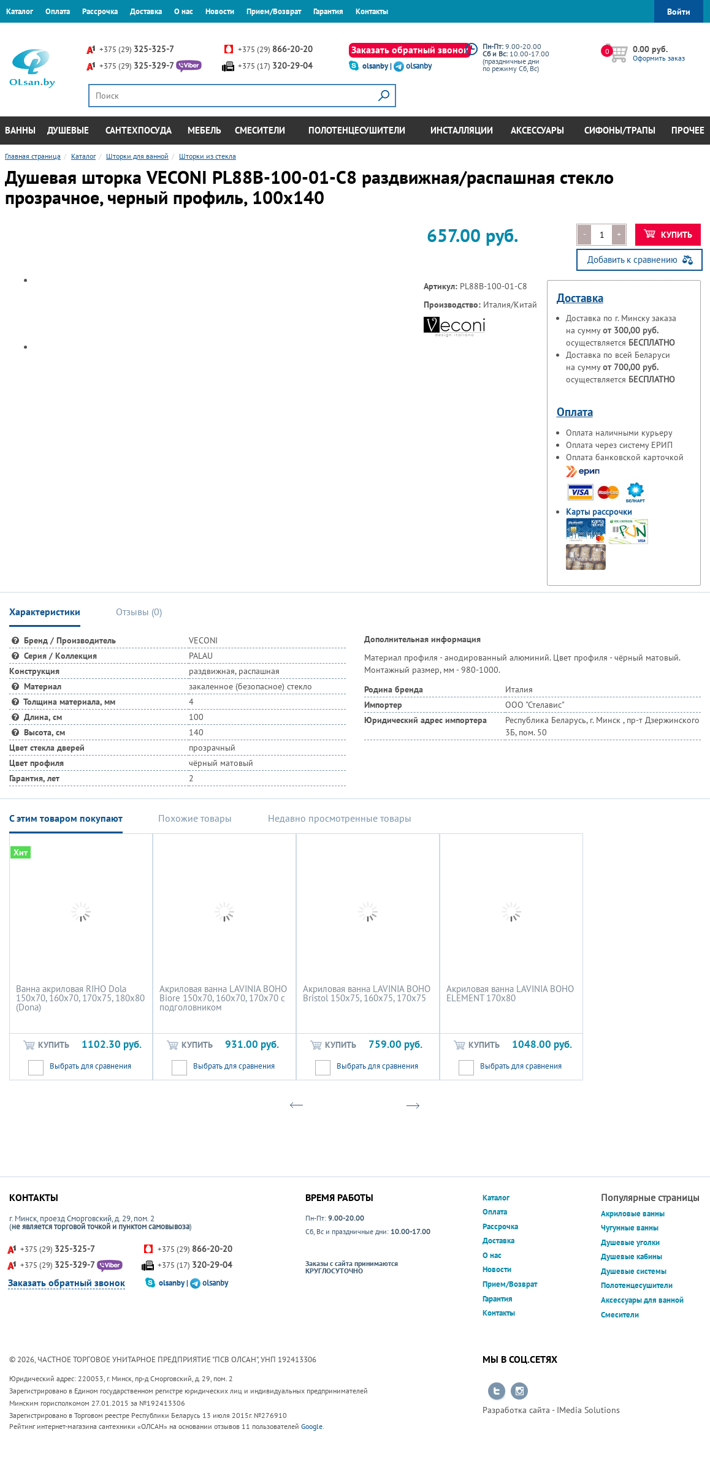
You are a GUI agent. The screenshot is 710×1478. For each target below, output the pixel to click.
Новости (219, 11)
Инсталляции (461, 130)
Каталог (19, 11)
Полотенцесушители (356, 130)
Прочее (687, 130)
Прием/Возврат (273, 11)
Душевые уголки (630, 1242)
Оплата (57, 11)
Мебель (204, 130)
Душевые (68, 130)
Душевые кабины (631, 1256)
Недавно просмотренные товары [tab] (339, 818)
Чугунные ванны (629, 1227)
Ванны (20, 130)
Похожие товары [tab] (195, 818)
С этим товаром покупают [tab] (66, 818)
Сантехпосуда (138, 130)
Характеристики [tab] (44, 611)
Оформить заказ (659, 58)
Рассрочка (100, 11)
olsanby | (378, 66)
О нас (183, 11)
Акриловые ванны (633, 1213)
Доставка (146, 11)
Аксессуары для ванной (642, 1300)
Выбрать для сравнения (90, 1066)
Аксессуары (537, 130)
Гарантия (328, 11)
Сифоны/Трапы (619, 130)
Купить (668, 235)
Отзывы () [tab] (139, 611)
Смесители (260, 130)
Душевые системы (633, 1271)
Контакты (372, 11)
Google (312, 1426)
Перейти (496, 1391)
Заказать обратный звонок (409, 50)
